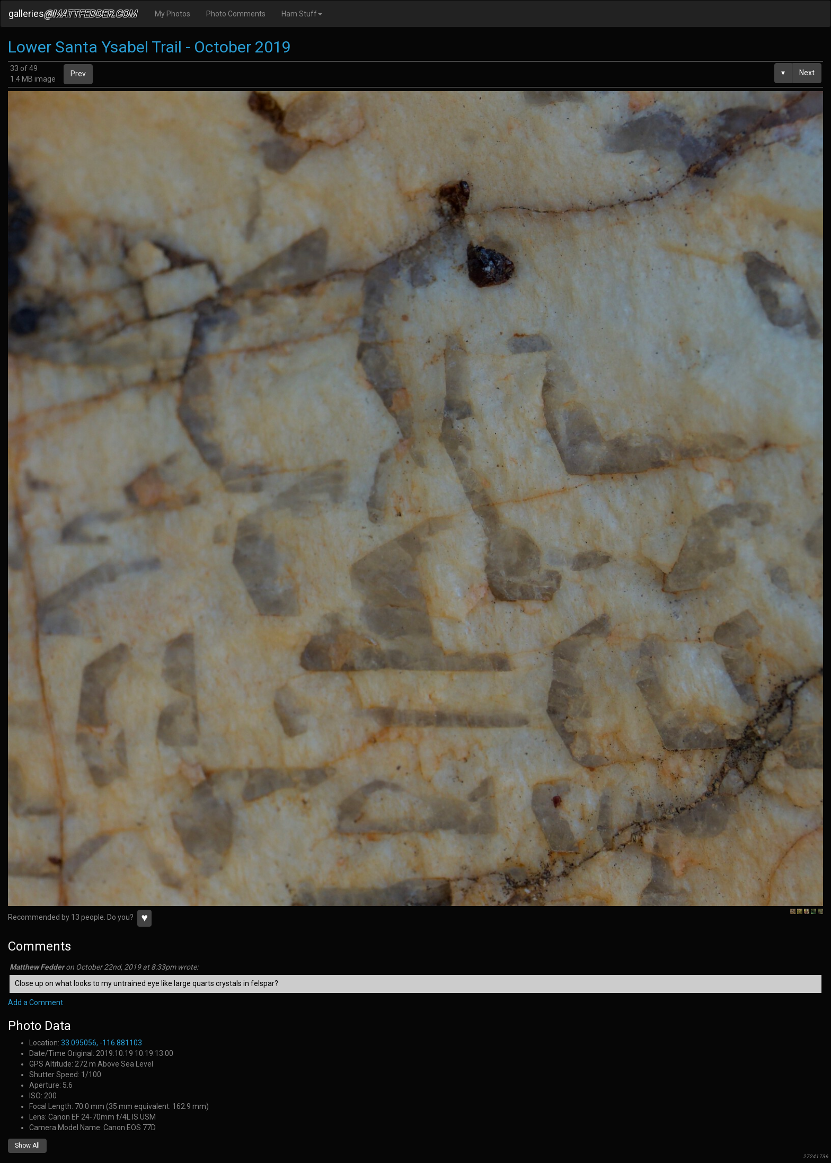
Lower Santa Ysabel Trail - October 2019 (149, 47)
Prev (78, 73)
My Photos (172, 14)
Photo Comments (236, 14)
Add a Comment (35, 1002)
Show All (27, 1145)
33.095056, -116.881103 (101, 1042)
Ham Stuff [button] (301, 14)
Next (807, 72)
